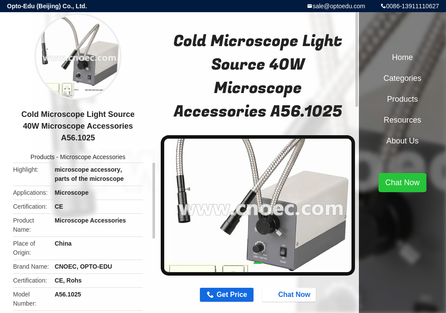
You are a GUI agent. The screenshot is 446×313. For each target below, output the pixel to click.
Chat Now (290, 294)
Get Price (231, 294)
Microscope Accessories (92, 156)
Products (42, 156)
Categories (402, 78)
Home (402, 57)
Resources (402, 120)
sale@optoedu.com (339, 6)
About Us (402, 141)
